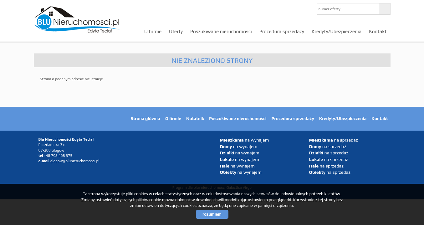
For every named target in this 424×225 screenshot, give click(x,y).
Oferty (176, 31)
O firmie (152, 31)
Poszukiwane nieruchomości (221, 31)
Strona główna (145, 118)
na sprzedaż (333, 140)
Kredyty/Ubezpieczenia (336, 31)
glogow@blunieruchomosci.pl (75, 161)
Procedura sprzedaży (281, 31)
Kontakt (377, 31)
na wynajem (244, 140)
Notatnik (195, 118)
